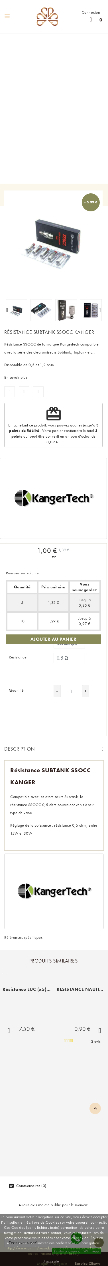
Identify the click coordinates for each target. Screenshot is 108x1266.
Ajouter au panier (53, 639)
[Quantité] (71, 691)
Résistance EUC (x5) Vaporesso (37, 989)
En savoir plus (15, 377)
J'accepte (51, 1261)
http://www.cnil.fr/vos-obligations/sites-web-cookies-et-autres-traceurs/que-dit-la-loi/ (54, 1250)
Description (19, 748)
